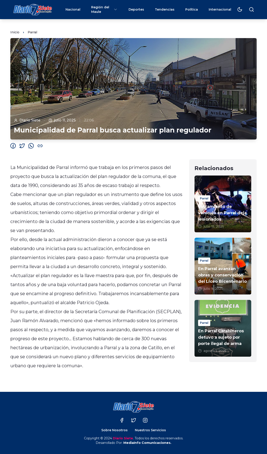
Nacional (73, 9)
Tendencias (164, 9)
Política (191, 9)
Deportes (136, 9)
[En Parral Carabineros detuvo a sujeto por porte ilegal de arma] (223, 328)
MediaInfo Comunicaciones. (147, 443)
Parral (32, 32)
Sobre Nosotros (114, 430)
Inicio (14, 32)
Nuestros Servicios (150, 430)
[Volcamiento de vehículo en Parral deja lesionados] (223, 204)
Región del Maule (104, 9)
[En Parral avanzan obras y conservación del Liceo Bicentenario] (223, 266)
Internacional (220, 9)
